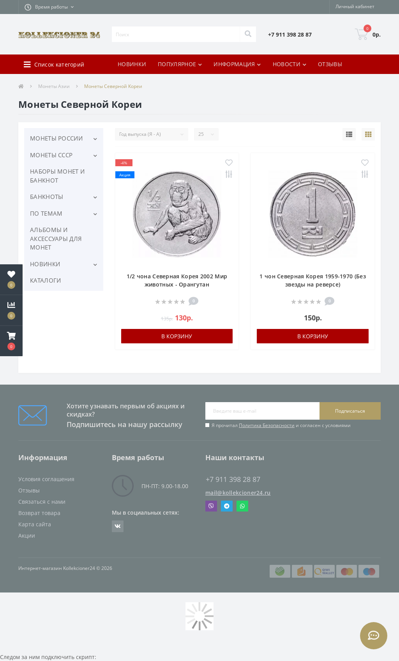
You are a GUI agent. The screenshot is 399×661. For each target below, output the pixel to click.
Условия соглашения (46, 479)
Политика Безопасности (267, 425)
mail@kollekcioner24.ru (238, 492)
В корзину (176, 336)
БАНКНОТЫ (46, 196)
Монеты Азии (54, 86)
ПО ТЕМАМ (46, 213)
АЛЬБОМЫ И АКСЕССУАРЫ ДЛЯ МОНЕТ (56, 238)
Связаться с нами (41, 501)
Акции (26, 535)
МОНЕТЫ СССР (51, 155)
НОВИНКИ (132, 64)
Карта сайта (34, 524)
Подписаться (350, 411)
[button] (49, 7)
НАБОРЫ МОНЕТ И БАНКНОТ (57, 175)
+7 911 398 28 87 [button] (233, 479)
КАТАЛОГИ (45, 280)
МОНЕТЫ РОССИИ (56, 138)
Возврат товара (39, 513)
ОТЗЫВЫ (330, 64)
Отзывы (29, 490)
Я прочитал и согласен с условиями (281, 425)
